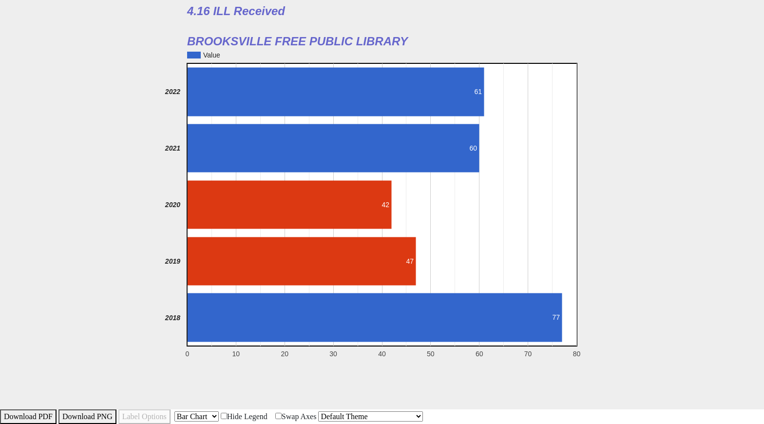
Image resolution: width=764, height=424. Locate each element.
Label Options (144, 416)
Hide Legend (244, 416)
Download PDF (28, 416)
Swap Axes (296, 416)
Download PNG (87, 416)
